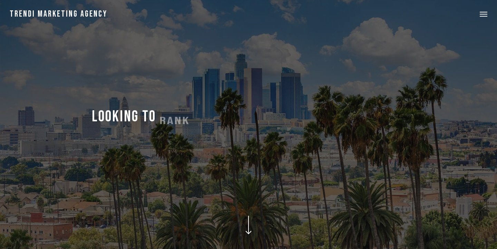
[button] (483, 14)
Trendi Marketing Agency (58, 14)
